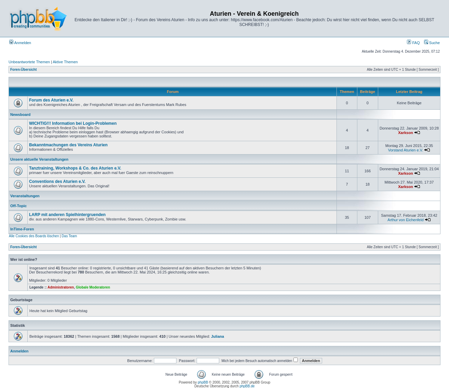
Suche (432, 43)
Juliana (217, 336)
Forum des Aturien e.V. (51, 100)
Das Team (69, 236)
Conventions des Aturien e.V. (57, 181)
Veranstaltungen (25, 196)
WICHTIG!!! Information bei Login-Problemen (73, 123)
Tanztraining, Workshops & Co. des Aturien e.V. (75, 168)
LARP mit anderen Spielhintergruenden (67, 214)
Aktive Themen (65, 62)
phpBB (203, 382)
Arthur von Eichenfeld (405, 220)
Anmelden (20, 43)
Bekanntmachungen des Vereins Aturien (68, 145)
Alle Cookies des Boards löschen (34, 236)
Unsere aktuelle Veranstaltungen (39, 159)
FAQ (413, 43)
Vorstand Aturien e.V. (405, 150)
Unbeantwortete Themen (29, 62)
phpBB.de (247, 386)
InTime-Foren (22, 229)
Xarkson (405, 133)
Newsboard (20, 114)
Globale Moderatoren (93, 287)
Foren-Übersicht (23, 69)
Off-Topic (18, 206)
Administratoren (61, 287)
